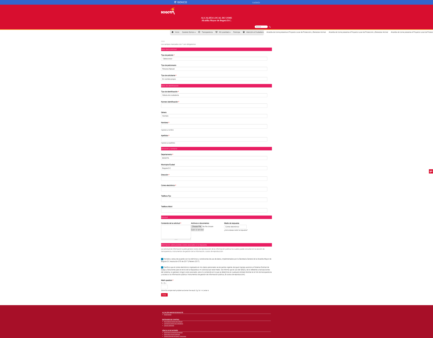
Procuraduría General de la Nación (173, 321)
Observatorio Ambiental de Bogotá (173, 332)
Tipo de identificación (170, 91)
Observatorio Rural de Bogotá (172, 334)
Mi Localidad (224, 32)
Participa (236, 32)
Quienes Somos (188, 32)
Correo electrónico (168, 185)
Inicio (177, 32)
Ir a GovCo (256, 2)
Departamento (166, 154)
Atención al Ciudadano (255, 32)
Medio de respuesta (231, 223)
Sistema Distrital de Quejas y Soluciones (175, 336)
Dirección (165, 175)
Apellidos (165, 135)
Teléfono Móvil (166, 206)
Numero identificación (169, 102)
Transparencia (207, 32)
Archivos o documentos (200, 223)
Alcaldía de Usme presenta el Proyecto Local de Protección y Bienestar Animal (296, 32)
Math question (167, 280)
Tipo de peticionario (168, 65)
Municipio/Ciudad (168, 164)
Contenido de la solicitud (171, 223)
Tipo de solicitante (168, 75)
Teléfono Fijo (166, 196)
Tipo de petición (167, 55)
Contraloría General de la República (173, 323)
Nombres (164, 122)
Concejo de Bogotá (169, 325)
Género (163, 112)
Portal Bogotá (167, 314)
